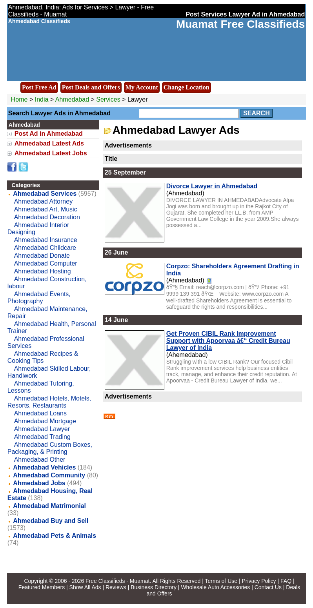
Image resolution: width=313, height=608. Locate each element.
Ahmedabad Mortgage (45, 421)
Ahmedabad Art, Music (45, 209)
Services (108, 99)
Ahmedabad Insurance (45, 240)
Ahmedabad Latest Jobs (51, 153)
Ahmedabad (73, 99)
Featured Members (41, 587)
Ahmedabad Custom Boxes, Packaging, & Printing (49, 448)
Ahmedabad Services (44, 193)
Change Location (186, 87)
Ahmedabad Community (49, 475)
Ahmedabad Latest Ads (49, 143)
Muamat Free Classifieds (240, 24)
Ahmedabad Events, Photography (39, 297)
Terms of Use (221, 581)
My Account (142, 87)
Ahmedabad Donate (42, 255)
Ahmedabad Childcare (45, 247)
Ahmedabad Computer (45, 263)
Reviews (116, 587)
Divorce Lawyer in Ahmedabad (211, 186)
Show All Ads (85, 587)
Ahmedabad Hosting (42, 271)
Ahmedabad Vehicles (44, 467)
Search (256, 113)
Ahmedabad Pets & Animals (54, 535)
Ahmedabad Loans (40, 413)
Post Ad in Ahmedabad (49, 133)
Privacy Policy (259, 581)
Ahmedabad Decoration (47, 217)
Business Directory (154, 587)
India (42, 99)
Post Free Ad (39, 87)
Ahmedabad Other (40, 459)
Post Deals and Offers (91, 87)
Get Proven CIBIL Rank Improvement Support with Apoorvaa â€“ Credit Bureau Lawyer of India (228, 340)
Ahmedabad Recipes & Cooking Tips (42, 357)
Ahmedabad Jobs (39, 483)
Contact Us (268, 587)
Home (19, 99)
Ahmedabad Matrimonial (49, 505)
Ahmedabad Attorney (43, 201)
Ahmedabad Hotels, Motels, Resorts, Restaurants (49, 402)
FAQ (285, 581)
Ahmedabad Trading (42, 436)
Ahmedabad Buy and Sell (50, 520)
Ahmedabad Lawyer (42, 429)
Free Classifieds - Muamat (117, 581)
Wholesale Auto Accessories (215, 587)
